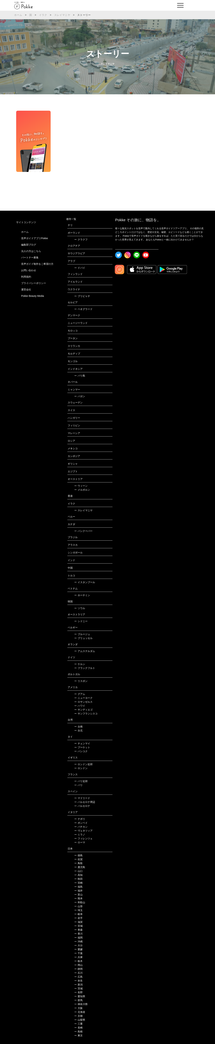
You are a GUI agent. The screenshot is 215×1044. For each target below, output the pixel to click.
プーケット (82, 747)
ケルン (79, 664)
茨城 (78, 988)
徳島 (78, 855)
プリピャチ (82, 296)
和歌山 (79, 902)
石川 (78, 972)
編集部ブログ (28, 244)
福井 (78, 890)
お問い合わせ (28, 270)
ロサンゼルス (83, 701)
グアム (79, 694)
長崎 (78, 1027)
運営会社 (26, 289)
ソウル (79, 608)
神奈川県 (81, 1004)
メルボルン (82, 489)
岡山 (78, 965)
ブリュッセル (83, 638)
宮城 (78, 925)
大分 (78, 945)
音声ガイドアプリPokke (34, 238)
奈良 (78, 980)
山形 (78, 906)
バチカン (81, 826)
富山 (78, 894)
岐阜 (78, 914)
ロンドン (81, 768)
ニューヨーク (83, 697)
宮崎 (78, 882)
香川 (78, 933)
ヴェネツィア (83, 830)
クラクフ (81, 239)
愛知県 (79, 996)
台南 (78, 726)
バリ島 (79, 375)
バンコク (81, 751)
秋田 (78, 878)
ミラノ (79, 834)
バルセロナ (82, 805)
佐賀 (78, 859)
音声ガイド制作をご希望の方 (37, 263)
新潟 (78, 984)
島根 (78, 1031)
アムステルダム (84, 651)
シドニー (81, 621)
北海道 (79, 1012)
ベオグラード (83, 309)
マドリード (82, 798)
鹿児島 (79, 867)
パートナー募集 (30, 257)
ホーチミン (82, 595)
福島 (78, 886)
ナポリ (79, 818)
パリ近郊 (81, 781)
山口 (78, 871)
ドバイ (79, 267)
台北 (78, 730)
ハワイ (79, 705)
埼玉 (78, 910)
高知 (78, 875)
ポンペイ (81, 822)
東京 (78, 1035)
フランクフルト (84, 668)
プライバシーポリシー (33, 283)
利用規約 (26, 276)
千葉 (78, 953)
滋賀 (78, 922)
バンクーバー (83, 531)
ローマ (79, 842)
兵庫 (78, 957)
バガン (79, 396)
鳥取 (78, 863)
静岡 (78, 968)
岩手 (78, 918)
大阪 (78, 1008)
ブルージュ (82, 634)
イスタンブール (84, 582)
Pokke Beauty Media (32, 295)
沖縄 (78, 941)
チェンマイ (82, 743)
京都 (78, 1015)
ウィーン (81, 485)
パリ (78, 785)
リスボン (81, 681)
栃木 (78, 961)
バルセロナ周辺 (84, 802)
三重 (78, 1023)
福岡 (78, 937)
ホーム (18, 15)
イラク (43, 15)
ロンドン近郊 (83, 764)
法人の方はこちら (31, 251)
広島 (78, 976)
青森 (78, 929)
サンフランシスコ (86, 713)
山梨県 (79, 1019)
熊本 (78, 898)
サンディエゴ (83, 709)
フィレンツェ (83, 838)
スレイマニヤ (62, 15)
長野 (78, 992)
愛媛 (78, 949)
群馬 (78, 1000)
